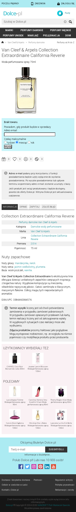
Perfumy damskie (31, 30)
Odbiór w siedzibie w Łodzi (15, 485)
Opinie (23, 207)
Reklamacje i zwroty (64, 490)
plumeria (40, 266)
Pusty (67, 13)
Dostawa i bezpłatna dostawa (16, 480)
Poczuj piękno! (10, 3)
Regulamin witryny (64, 480)
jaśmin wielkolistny (24, 266)
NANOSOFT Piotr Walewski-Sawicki (53, 505)
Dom (68, 35)
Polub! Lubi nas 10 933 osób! (38, 460)
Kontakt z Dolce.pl (10, 490)
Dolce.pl (9, 505)
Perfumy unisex (13, 35)
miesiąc (23, 142)
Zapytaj (34, 207)
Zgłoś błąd (49, 207)
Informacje (10, 207)
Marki (9, 30)
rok (32, 142)
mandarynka (21, 263)
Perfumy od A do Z (65, 42)
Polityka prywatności (64, 485)
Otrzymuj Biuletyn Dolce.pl (38, 442)
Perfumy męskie (60, 30)
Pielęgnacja (51, 35)
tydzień (11, 142)
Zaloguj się (67, 3)
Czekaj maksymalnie (15, 139)
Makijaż (33, 35)
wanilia (28, 270)
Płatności (38, 480)
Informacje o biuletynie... (38, 454)
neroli (32, 263)
